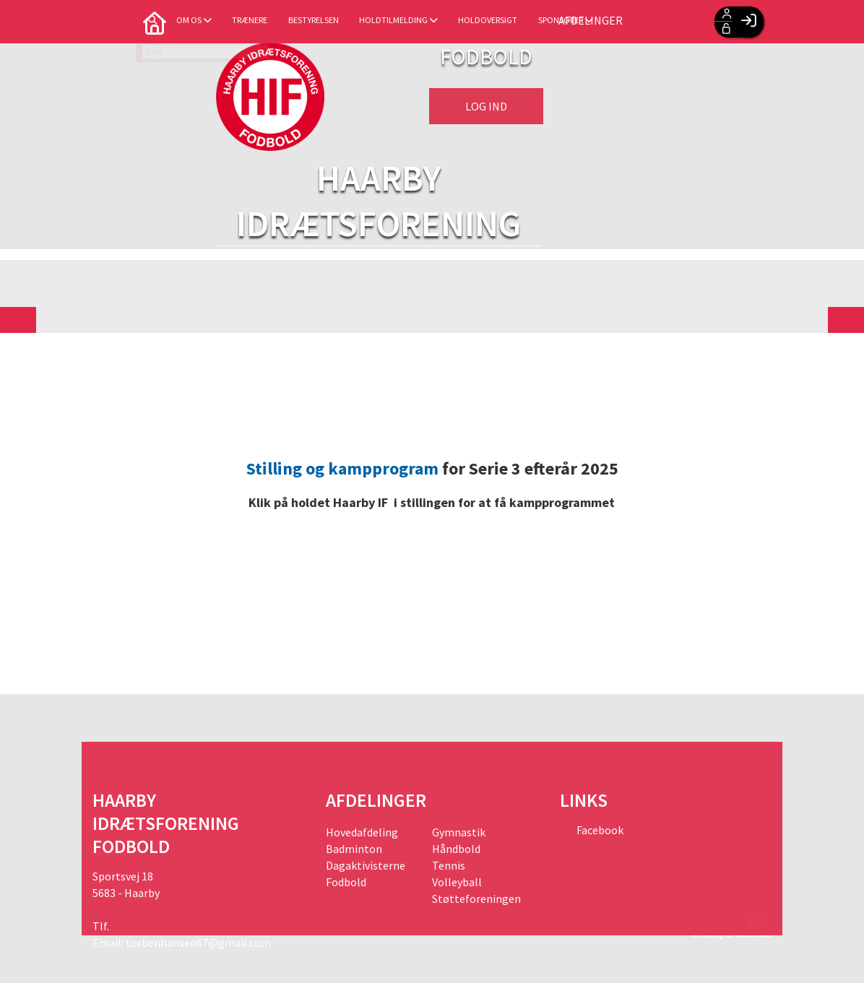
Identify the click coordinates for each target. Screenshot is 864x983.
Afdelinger (654, 21)
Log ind (486, 106)
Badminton (354, 848)
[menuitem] (114, 21)
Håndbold (456, 848)
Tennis (448, 865)
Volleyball (457, 882)
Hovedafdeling (362, 832)
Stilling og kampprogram (342, 468)
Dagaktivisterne (365, 865)
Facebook (598, 830)
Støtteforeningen (476, 898)
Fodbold (346, 882)
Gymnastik (458, 832)
